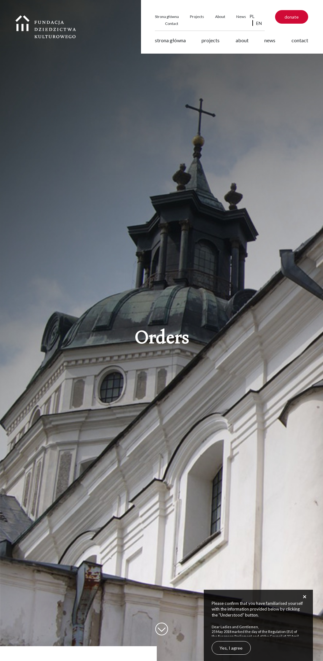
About (220, 16)
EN (259, 23)
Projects (197, 16)
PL (252, 16)
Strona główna (167, 16)
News (241, 16)
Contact (171, 23)
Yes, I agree (231, 648)
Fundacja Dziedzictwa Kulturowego (46, 27)
